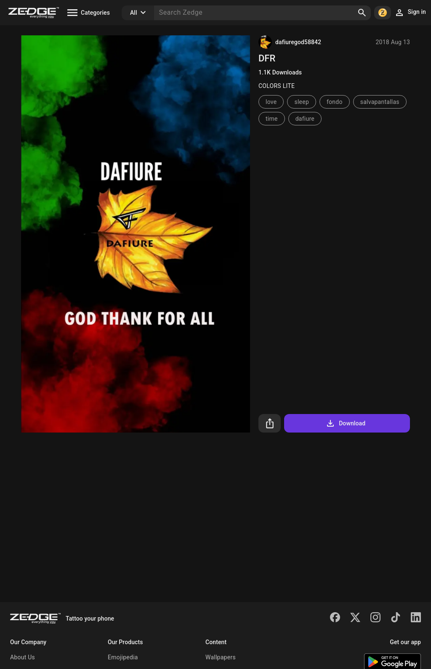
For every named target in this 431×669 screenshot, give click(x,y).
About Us (22, 657)
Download (345, 423)
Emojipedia (123, 657)
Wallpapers (220, 657)
